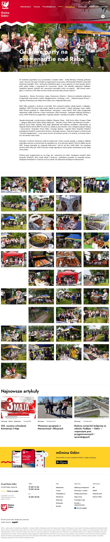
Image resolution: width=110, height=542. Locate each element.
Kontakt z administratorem (79, 504)
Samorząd (59, 500)
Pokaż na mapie (12, 491)
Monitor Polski (97, 497)
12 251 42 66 (34, 489)
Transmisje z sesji (79, 500)
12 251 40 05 (34, 497)
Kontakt (58, 506)
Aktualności (59, 497)
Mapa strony (103, 2)
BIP (92, 2)
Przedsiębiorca (60, 494)
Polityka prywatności (80, 494)
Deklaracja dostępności (81, 487)
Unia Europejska (82, 508)
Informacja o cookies (80, 491)
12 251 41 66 (34, 487)
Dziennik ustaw (97, 494)
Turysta (58, 491)
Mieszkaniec (60, 487)
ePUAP (95, 491)
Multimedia (59, 503)
